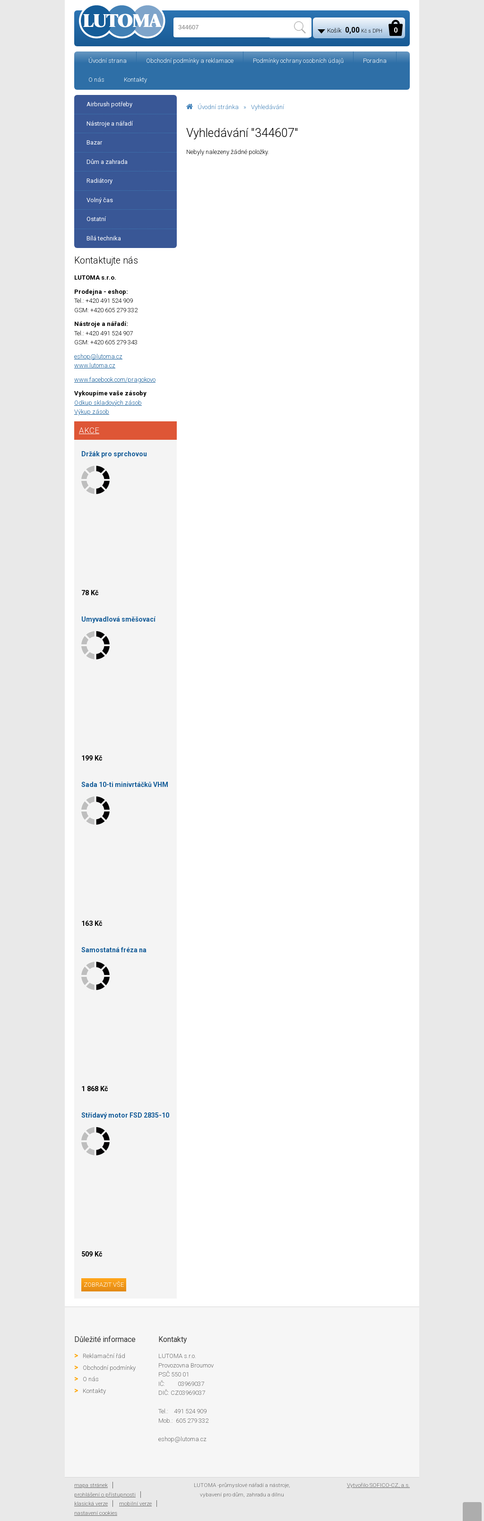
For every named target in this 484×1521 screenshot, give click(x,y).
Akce (89, 430)
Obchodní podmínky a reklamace (189, 60)
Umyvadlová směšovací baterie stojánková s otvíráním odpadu (118, 620)
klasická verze (91, 1503)
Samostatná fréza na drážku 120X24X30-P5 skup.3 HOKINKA (116, 951)
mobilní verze (135, 1503)
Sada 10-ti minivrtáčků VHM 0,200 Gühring (124, 786)
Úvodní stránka (218, 107)
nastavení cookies (95, 1513)
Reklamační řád (104, 1355)
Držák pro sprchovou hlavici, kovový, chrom (116, 455)
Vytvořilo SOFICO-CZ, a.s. (378, 1485)
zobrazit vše (104, 1284)
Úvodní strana (107, 60)
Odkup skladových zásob (108, 402)
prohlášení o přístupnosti (105, 1494)
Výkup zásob (91, 411)
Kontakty (135, 79)
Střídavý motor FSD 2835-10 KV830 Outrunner (125, 1116)
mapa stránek (91, 1485)
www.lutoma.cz (94, 365)
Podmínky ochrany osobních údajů (298, 60)
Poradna (375, 60)
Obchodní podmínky (109, 1367)
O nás (96, 79)
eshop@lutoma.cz (98, 356)
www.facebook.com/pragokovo (115, 379)
